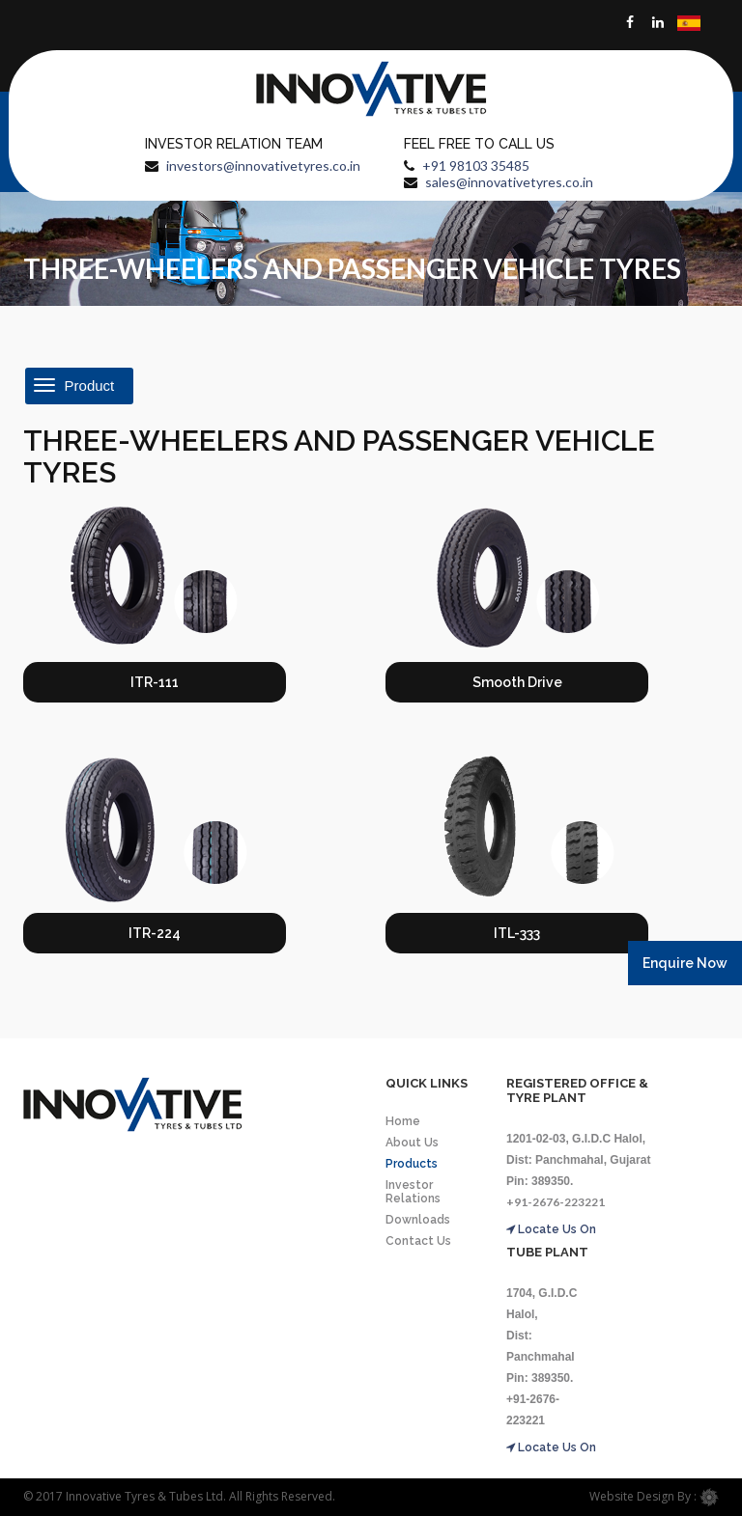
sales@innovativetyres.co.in (509, 182)
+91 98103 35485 (475, 165)
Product (76, 386)
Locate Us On (551, 1229)
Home (402, 1121)
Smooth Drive (517, 682)
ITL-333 (517, 933)
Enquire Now (685, 963)
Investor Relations (413, 1191)
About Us (412, 1142)
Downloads (417, 1220)
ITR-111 (154, 682)
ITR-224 (154, 933)
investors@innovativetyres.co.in (263, 165)
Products (411, 1164)
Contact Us (418, 1241)
